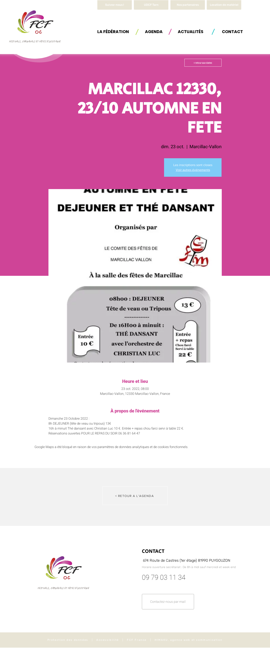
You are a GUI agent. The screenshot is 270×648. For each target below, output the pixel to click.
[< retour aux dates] (203, 63)
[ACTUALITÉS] (191, 31)
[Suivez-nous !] (114, 5)
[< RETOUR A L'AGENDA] (135, 495)
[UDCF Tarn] (151, 5)
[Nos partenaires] (187, 5)
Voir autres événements (193, 170)
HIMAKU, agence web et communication (188, 639)
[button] (224, 5)
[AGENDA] (154, 31)
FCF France (137, 639)
